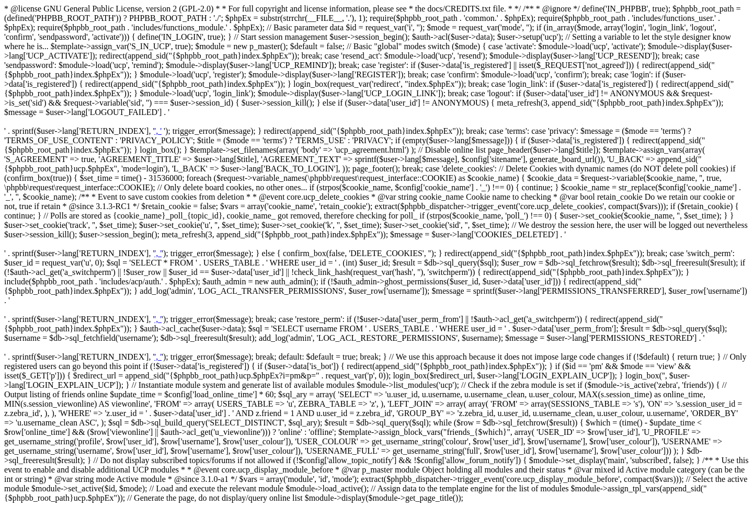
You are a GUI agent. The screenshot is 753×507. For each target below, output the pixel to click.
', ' (158, 130)
